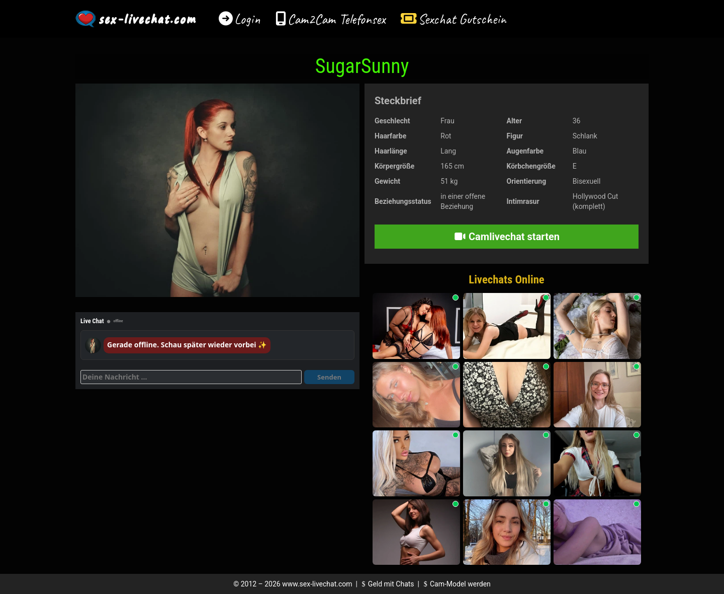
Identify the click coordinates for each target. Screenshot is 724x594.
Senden (329, 377)
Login (247, 19)
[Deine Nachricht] (191, 377)
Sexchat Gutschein (462, 19)
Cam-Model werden (455, 584)
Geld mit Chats (386, 584)
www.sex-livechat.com (317, 584)
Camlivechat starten (507, 237)
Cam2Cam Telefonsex (337, 19)
